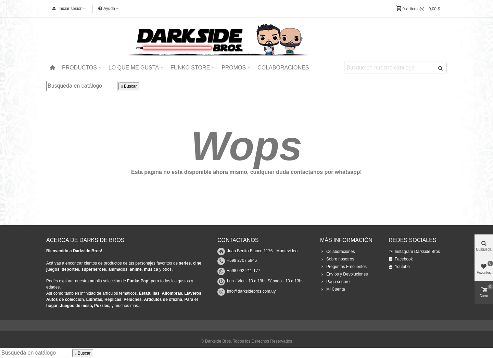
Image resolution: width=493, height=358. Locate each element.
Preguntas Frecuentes (343, 267)
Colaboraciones (283, 68)
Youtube (399, 267)
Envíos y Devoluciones (344, 274)
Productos (79, 68)
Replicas (112, 299)
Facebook (401, 259)
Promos (234, 68)
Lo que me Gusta (134, 68)
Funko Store (190, 68)
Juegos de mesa (76, 305)
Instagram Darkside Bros (414, 251)
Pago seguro (335, 282)
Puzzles (101, 305)
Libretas (94, 299)
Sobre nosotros (337, 259)
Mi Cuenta (332, 289)
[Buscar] (81, 86)
